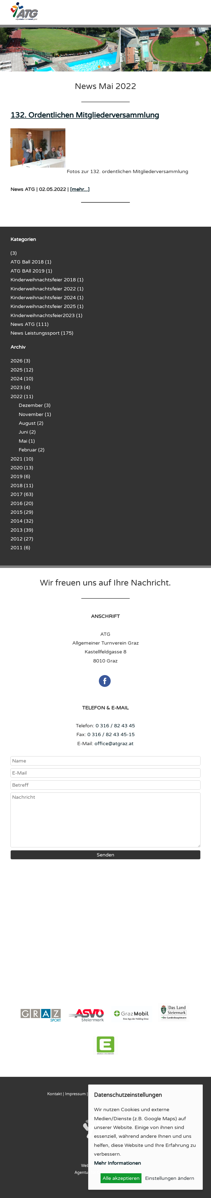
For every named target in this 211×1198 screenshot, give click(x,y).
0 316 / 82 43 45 (115, 726)
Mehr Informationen (117, 1163)
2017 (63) (21, 494)
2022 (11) (21, 396)
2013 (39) (21, 530)
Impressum (75, 1094)
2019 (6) (20, 476)
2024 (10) (21, 379)
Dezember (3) (35, 405)
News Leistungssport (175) (41, 333)
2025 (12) (21, 370)
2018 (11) (21, 485)
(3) (13, 253)
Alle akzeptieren (121, 1178)
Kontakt (54, 1094)
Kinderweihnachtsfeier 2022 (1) (47, 289)
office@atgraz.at (114, 744)
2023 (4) (20, 387)
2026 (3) (20, 361)
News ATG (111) (29, 324)
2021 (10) (21, 459)
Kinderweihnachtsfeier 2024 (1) (47, 298)
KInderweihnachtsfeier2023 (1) (46, 315)
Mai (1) (27, 441)
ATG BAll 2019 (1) (31, 271)
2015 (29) (21, 512)
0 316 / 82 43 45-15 (111, 734)
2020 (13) (21, 468)
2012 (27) (21, 539)
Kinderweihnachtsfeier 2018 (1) (47, 280)
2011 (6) (20, 548)
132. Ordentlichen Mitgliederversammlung (84, 115)
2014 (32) (21, 521)
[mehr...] (80, 189)
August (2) (31, 423)
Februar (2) (32, 450)
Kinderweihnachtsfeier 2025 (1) (47, 306)
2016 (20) (21, 503)
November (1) (35, 414)
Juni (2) (27, 432)
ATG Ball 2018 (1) (30, 262)
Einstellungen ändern (169, 1178)
